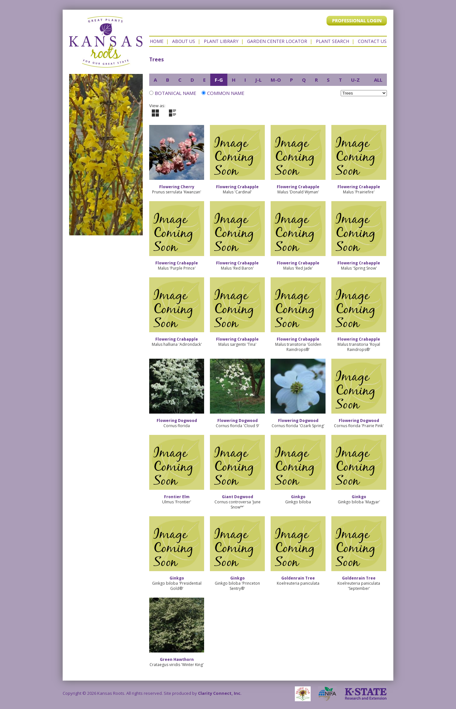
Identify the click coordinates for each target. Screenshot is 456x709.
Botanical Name (175, 93)
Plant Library (221, 41)
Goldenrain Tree (298, 578)
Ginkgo (298, 496)
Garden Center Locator (277, 41)
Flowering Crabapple (237, 187)
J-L (258, 80)
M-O (276, 80)
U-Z (355, 80)
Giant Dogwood (237, 496)
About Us (183, 41)
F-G (219, 80)
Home (156, 41)
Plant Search (332, 41)
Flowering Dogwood (177, 420)
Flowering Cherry (176, 187)
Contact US (372, 41)
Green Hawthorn (177, 659)
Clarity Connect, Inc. (220, 693)
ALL (378, 80)
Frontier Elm (177, 496)
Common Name (223, 93)
